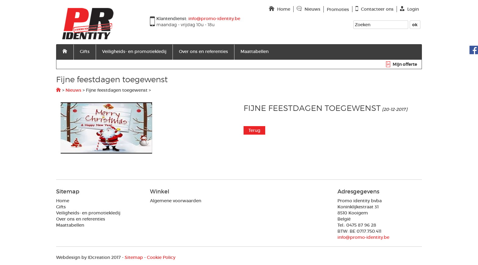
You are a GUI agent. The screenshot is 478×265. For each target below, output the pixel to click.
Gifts (85, 51)
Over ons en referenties (203, 51)
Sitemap (134, 257)
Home (62, 200)
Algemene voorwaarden (175, 200)
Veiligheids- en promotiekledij (134, 51)
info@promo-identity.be (363, 237)
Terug (254, 130)
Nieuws (73, 90)
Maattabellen (255, 51)
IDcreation (83, 257)
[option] (147, 128)
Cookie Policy (161, 257)
